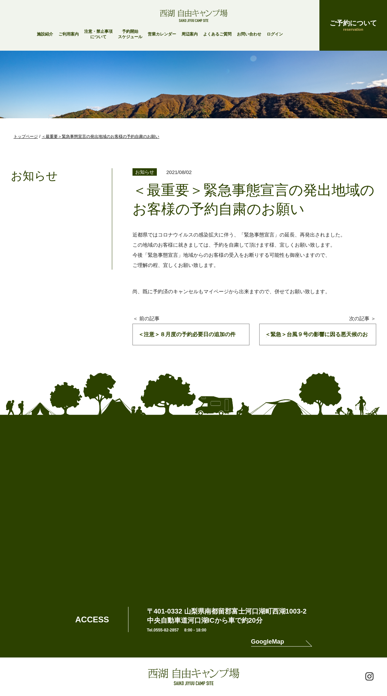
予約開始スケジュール (130, 34)
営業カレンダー (162, 34)
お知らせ (144, 172)
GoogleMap (267, 642)
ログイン (275, 34)
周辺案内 (190, 34)
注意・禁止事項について (98, 34)
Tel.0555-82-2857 (163, 630)
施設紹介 (45, 34)
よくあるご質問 (217, 34)
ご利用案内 (68, 34)
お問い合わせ (249, 34)
